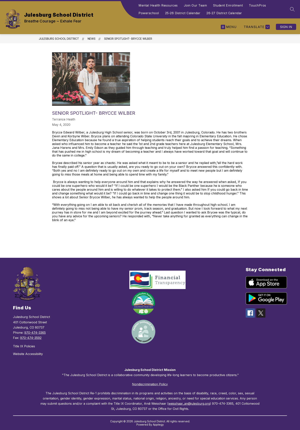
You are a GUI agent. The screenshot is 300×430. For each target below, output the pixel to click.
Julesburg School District (59, 38)
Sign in (286, 27)
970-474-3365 (35, 332)
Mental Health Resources (158, 5)
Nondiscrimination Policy (150, 384)
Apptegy (158, 424)
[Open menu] (229, 27)
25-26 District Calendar (183, 13)
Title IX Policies (24, 346)
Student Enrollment (228, 5)
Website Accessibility (28, 354)
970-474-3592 (31, 338)
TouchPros (257, 5)
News (91, 38)
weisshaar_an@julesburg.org (189, 403)
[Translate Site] (256, 27)
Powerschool (149, 13)
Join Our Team (195, 5)
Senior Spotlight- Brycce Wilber (128, 38)
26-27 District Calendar (224, 13)
